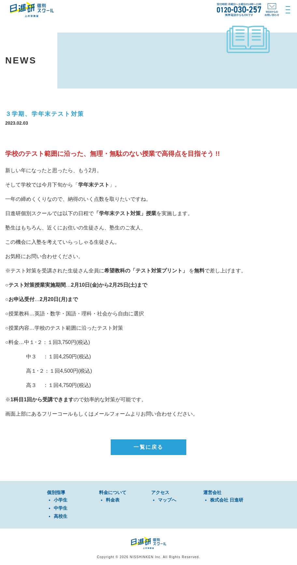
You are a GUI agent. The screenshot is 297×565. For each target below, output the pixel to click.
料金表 (113, 500)
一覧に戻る (148, 447)
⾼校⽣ (60, 516)
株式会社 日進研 (226, 500)
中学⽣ (60, 508)
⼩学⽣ (60, 500)
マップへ (167, 500)
